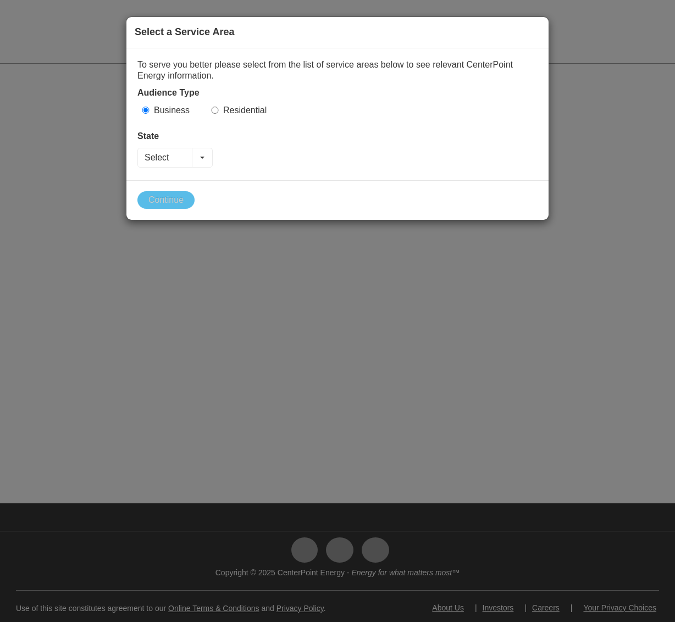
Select (157, 157)
